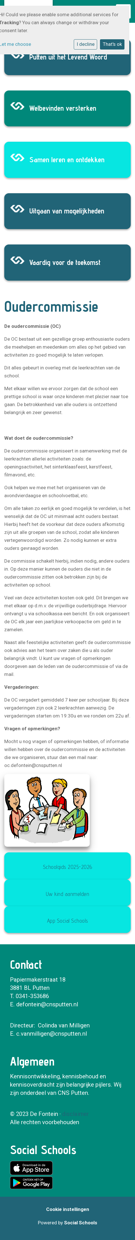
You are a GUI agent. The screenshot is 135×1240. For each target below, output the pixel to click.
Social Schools (80, 1222)
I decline (86, 44)
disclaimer (75, 1114)
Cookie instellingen (67, 1209)
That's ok (112, 44)
